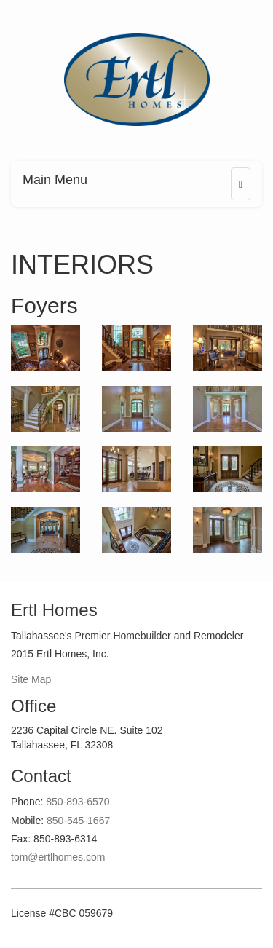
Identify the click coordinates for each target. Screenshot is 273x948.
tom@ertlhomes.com (58, 857)
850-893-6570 (77, 801)
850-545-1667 (78, 820)
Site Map (31, 679)
